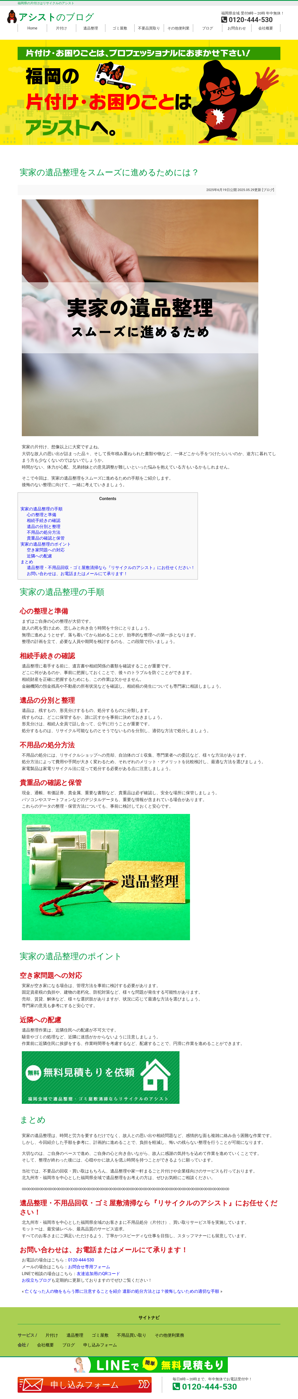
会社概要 (265, 28)
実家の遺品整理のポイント (45, 544)
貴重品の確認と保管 (46, 538)
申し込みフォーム (84, 1385)
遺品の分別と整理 (43, 526)
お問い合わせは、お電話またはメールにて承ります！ (77, 573)
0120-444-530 (81, 1259)
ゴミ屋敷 (119, 28)
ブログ (207, 28)
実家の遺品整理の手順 (41, 508)
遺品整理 (90, 28)
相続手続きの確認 (43, 520)
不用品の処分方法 (43, 532)
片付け (61, 28)
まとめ (26, 561)
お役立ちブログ (36, 1280)
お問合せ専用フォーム (89, 1266)
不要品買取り (149, 28)
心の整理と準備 (41, 514)
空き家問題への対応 (46, 549)
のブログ (49, 17)
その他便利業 (178, 28)
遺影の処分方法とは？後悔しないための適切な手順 (170, 1291)
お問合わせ (237, 28)
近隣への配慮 (39, 555)
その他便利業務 (169, 1335)
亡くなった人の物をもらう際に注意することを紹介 (73, 1291)
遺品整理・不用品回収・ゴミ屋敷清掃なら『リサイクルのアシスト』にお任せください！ (111, 567)
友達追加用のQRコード (98, 1273)
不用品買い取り (131, 1335)
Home (32, 28)
